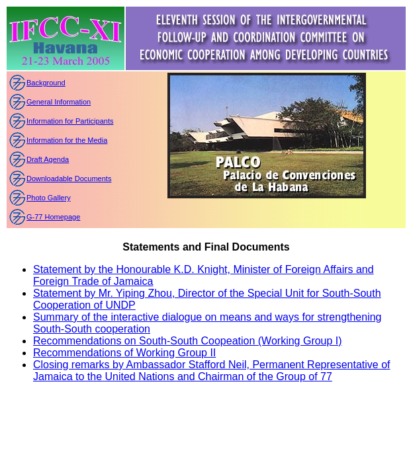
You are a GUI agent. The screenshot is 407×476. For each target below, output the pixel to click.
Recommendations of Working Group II (124, 352)
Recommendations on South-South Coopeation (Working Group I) (187, 340)
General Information (58, 102)
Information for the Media (66, 140)
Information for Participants (69, 121)
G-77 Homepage (53, 217)
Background (46, 83)
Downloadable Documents (68, 178)
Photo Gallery (48, 198)
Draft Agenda (47, 159)
